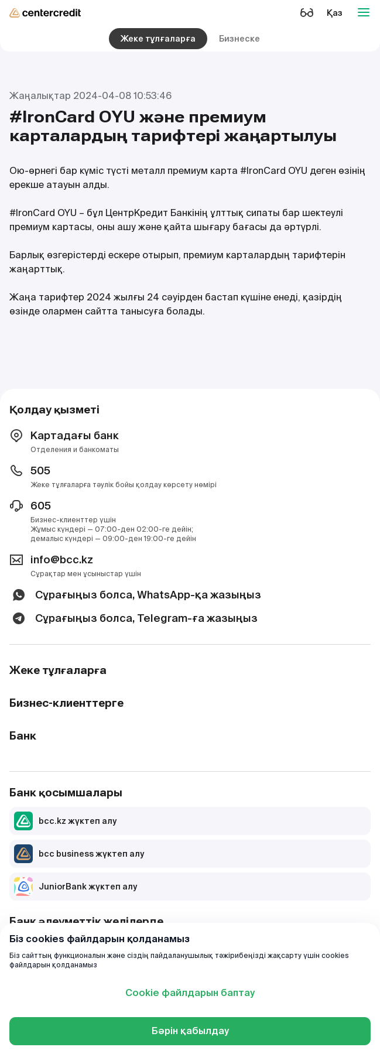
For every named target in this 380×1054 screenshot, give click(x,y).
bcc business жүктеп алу (79, 853)
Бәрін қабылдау (190, 1031)
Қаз (335, 13)
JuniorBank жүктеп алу (75, 886)
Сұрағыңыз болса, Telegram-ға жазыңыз (133, 618)
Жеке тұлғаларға (158, 38)
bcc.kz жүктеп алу (65, 821)
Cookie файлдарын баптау (190, 993)
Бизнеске (239, 38)
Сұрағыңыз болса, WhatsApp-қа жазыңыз (135, 595)
